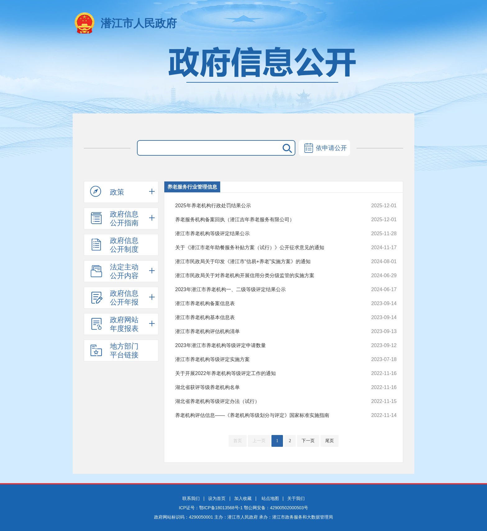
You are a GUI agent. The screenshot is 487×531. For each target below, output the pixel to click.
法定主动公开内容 (114, 271)
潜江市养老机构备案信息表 (265, 303)
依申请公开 (324, 148)
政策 (107, 191)
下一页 (308, 440)
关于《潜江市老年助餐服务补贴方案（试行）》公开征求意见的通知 (265, 247)
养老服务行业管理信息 (192, 187)
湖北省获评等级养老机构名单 (265, 387)
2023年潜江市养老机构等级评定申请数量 (265, 345)
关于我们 (296, 498)
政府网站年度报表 (114, 324)
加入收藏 (243, 498)
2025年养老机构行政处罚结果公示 (265, 205)
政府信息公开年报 (114, 297)
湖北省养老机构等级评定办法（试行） (265, 401)
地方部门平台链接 (114, 350)
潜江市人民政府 (139, 23)
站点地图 (270, 498)
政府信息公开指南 (114, 218)
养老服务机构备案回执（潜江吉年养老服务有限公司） (265, 219)
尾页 (329, 440)
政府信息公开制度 (114, 244)
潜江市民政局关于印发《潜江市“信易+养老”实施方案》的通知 (265, 261)
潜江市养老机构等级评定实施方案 (265, 359)
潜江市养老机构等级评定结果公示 (265, 233)
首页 (237, 440)
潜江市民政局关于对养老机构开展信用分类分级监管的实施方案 (265, 275)
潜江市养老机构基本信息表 (265, 317)
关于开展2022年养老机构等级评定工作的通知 (265, 373)
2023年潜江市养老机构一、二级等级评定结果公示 (265, 289)
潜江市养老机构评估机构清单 (265, 331)
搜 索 (286, 148)
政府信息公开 (243, 77)
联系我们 (191, 498)
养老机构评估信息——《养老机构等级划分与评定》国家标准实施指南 (265, 415)
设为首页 (216, 498)
